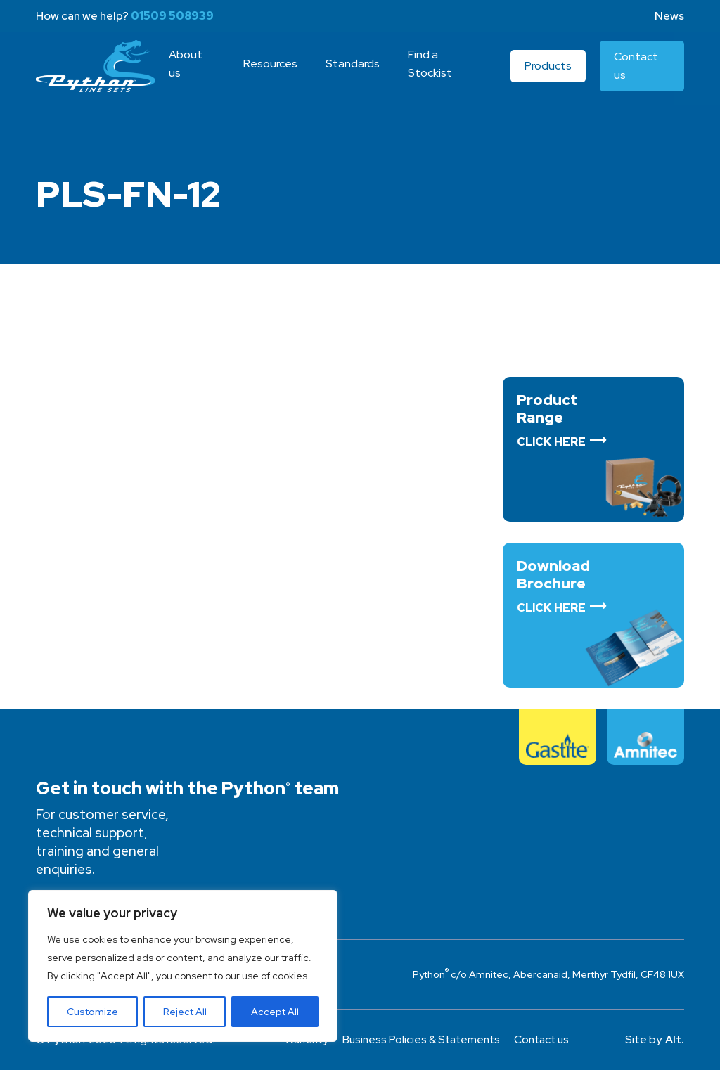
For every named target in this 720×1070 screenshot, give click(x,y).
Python (98, 72)
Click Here (551, 441)
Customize (92, 1011)
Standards (356, 70)
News (669, 15)
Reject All (185, 1011)
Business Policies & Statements (421, 1039)
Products (549, 72)
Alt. (674, 1039)
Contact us (546, 1039)
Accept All (275, 1011)
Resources (274, 70)
